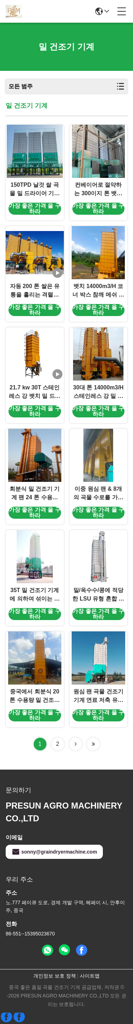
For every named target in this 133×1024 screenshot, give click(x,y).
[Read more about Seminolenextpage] (75, 744)
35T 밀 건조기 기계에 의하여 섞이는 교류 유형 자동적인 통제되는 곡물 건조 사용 (35, 595)
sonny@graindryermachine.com (54, 852)
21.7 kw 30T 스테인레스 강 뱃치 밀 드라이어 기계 (35, 392)
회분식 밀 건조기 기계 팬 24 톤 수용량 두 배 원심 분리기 (35, 494)
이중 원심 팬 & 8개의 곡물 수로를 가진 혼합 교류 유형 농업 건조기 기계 (98, 494)
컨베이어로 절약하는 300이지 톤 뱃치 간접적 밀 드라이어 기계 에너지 (98, 190)
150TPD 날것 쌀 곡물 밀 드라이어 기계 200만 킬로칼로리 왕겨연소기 (35, 190)
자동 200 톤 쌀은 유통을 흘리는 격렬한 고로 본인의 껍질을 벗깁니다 (35, 291)
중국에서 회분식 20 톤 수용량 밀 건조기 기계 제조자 (35, 696)
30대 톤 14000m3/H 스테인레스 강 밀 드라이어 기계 (98, 392)
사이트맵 (90, 976)
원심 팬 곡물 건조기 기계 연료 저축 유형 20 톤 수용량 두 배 (98, 696)
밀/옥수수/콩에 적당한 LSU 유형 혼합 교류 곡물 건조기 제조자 (98, 595)
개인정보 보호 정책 (54, 976)
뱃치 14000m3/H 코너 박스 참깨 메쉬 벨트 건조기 (98, 291)
